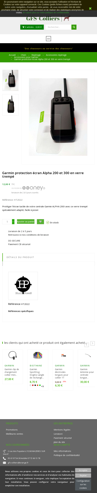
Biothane (41, 369)
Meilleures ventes (14, 434)
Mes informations (62, 452)
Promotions (12, 430)
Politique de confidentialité (67, 456)
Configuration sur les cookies (83, 484)
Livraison (58, 434)
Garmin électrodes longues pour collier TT (76, 376)
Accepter (83, 470)
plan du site (59, 443)
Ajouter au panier (25, 221)
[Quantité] (7, 221)
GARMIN (9, 369)
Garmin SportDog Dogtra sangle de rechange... (44, 376)
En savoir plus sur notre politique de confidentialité (46, 12)
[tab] (48, 264)
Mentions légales (62, 430)
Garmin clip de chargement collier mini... (14, 376)
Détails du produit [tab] (20, 257)
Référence (14, 304)
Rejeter (83, 475)
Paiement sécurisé (63, 438)
